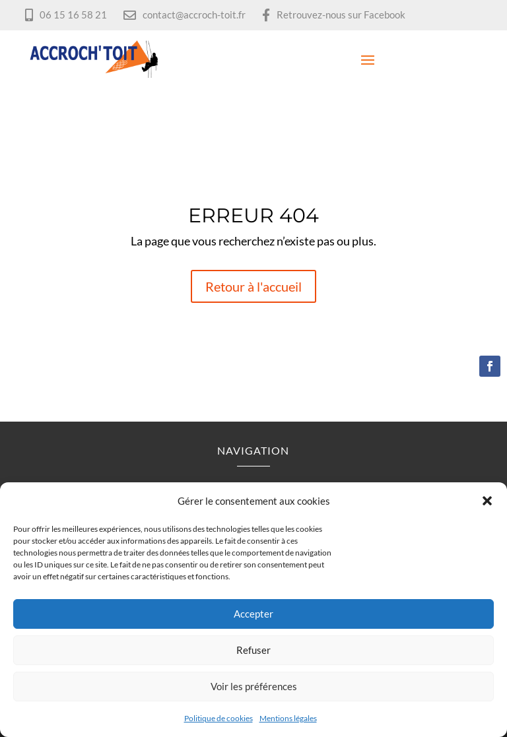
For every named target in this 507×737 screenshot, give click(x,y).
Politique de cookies (218, 718)
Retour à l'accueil (253, 286)
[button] (487, 500)
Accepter (253, 614)
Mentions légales (288, 718)
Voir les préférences (254, 686)
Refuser (253, 650)
